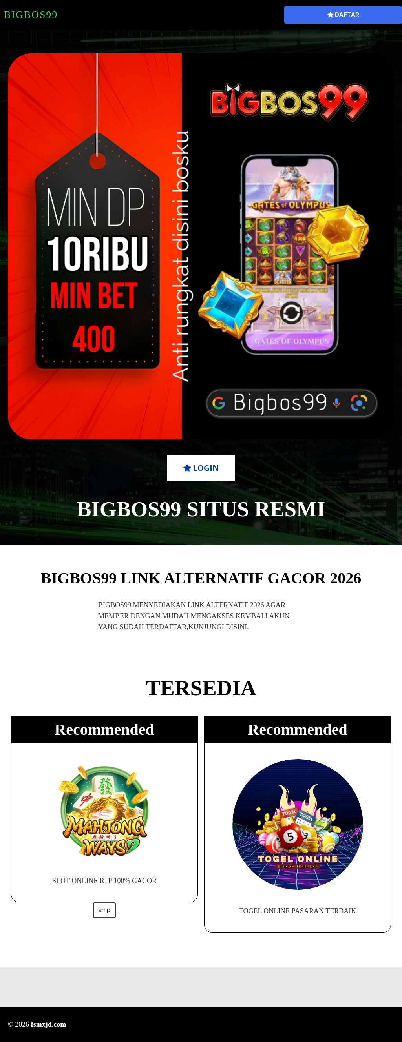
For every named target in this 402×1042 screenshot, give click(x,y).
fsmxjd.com (48, 1024)
